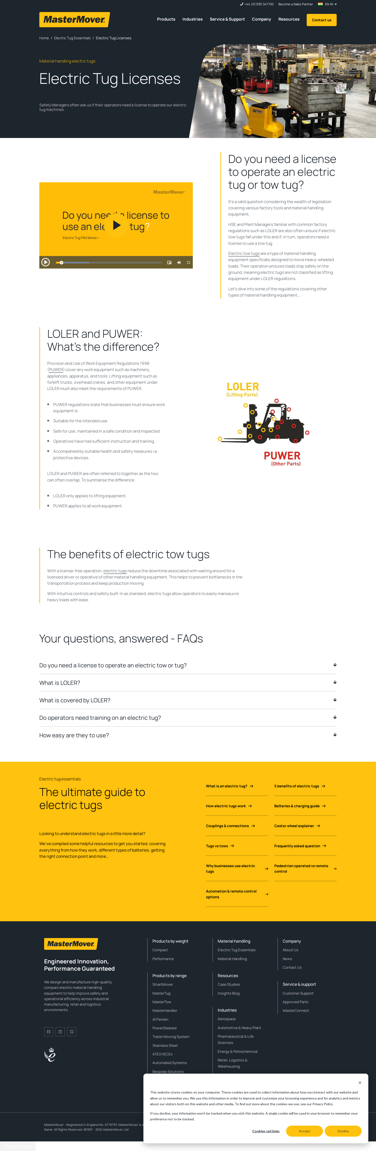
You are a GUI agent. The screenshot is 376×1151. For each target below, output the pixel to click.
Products (166, 19)
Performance (163, 958)
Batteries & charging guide (300, 805)
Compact (160, 949)
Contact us (321, 20)
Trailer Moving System (171, 1036)
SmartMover (163, 984)
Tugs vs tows (220, 845)
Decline (343, 1131)
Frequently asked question (300, 845)
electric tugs (115, 570)
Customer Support (298, 993)
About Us (290, 949)
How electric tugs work (229, 805)
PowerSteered (164, 1028)
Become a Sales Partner (295, 4)
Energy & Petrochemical (238, 1051)
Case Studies (229, 984)
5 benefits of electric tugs (299, 786)
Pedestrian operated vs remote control (305, 868)
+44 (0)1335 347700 (259, 4)
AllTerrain (160, 1019)
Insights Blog (229, 993)
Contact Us (292, 967)
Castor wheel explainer (297, 825)
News (287, 958)
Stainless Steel (165, 1045)
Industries (192, 19)
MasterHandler (165, 1010)
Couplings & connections (230, 825)
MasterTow (162, 1001)
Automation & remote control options (237, 894)
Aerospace (227, 1018)
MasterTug (161, 993)
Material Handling (232, 958)
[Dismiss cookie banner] (360, 1083)
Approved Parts (295, 1001)
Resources (289, 19)
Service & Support (227, 19)
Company (261, 19)
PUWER (56, 369)
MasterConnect (296, 1010)
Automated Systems (170, 1062)
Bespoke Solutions (168, 1071)
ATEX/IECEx (163, 1054)
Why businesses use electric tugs (237, 868)
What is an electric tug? (229, 786)
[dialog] (255, 1108)
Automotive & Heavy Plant (239, 1027)
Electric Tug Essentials (237, 949)
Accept (304, 1131)
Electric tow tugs (244, 253)
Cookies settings (266, 1131)
